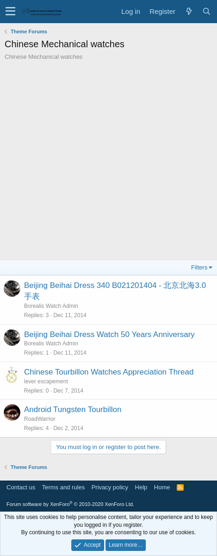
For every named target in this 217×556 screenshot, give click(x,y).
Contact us (20, 487)
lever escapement (46, 381)
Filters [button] (199, 267)
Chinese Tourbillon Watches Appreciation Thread (108, 372)
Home (162, 487)
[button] (10, 11)
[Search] (206, 11)
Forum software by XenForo (70, 504)
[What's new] (189, 11)
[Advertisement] (108, 163)
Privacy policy (110, 487)
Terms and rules (63, 487)
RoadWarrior (40, 419)
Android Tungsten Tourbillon (72, 409)
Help (141, 487)
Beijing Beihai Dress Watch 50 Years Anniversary (109, 334)
